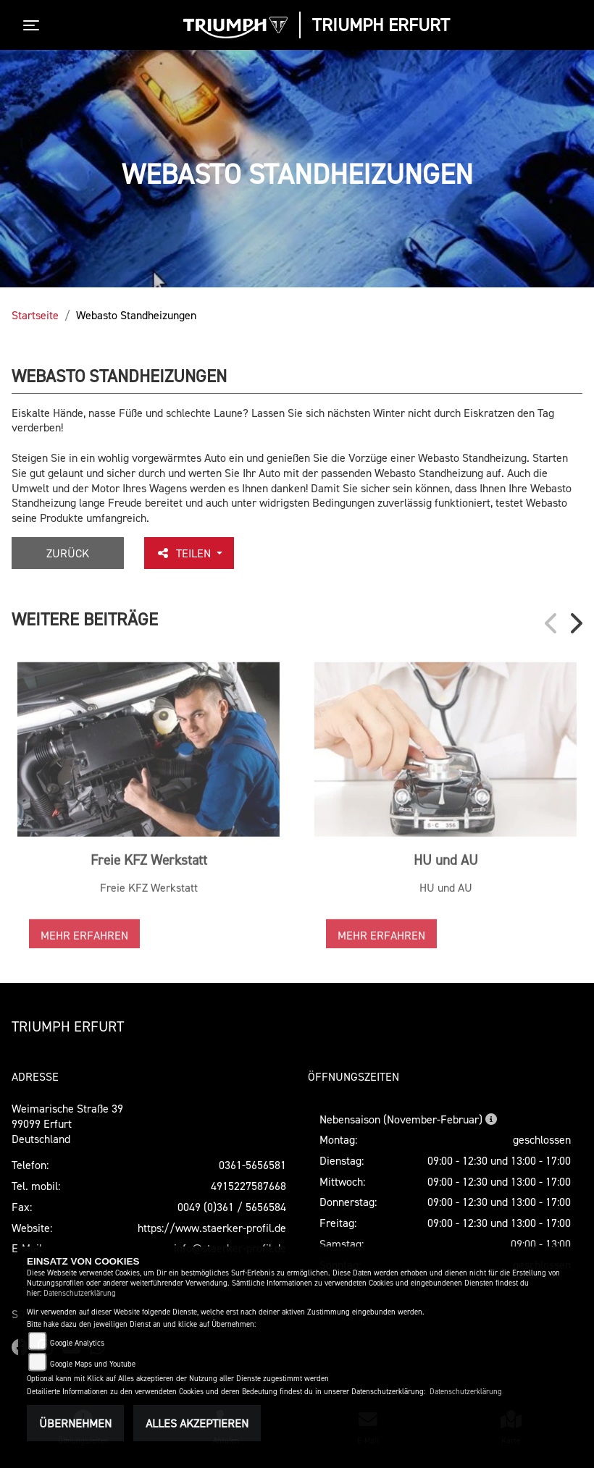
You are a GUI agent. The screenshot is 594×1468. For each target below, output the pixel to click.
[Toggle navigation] (34, 25)
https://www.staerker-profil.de (212, 1227)
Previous (552, 623)
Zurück (67, 553)
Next (575, 623)
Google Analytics (77, 1343)
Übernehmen (75, 1423)
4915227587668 (248, 1185)
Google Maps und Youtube (92, 1364)
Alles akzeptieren (197, 1423)
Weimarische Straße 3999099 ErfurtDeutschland (67, 1123)
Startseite (35, 315)
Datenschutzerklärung (79, 1293)
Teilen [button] (185, 553)
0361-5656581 (252, 1164)
